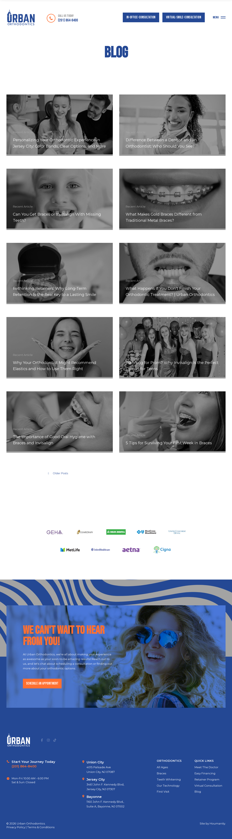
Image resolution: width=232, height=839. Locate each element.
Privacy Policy (16, 827)
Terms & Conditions (41, 827)
